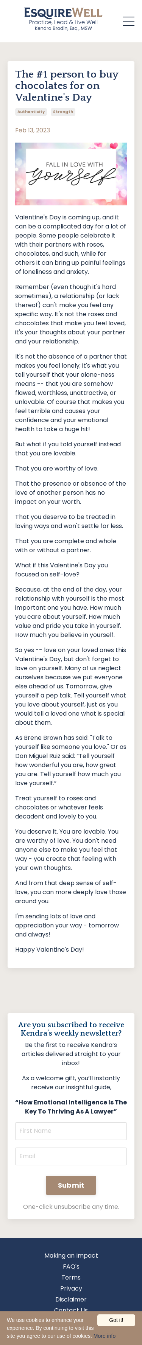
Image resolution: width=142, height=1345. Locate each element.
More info (104, 1336)
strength (63, 112)
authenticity (31, 112)
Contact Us (71, 1310)
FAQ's (71, 1266)
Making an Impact (71, 1255)
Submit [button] (71, 1185)
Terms (71, 1277)
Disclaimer (71, 1299)
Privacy (71, 1288)
